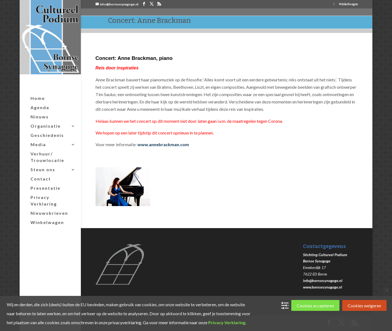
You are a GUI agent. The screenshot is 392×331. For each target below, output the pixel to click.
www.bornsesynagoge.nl (322, 287)
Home (37, 98)
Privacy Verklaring (43, 200)
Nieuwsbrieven (49, 213)
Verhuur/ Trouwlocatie (47, 157)
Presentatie (45, 188)
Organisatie (45, 125)
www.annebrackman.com (163, 144)
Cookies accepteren (315, 305)
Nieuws (39, 116)
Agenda (39, 107)
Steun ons (42, 169)
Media (38, 144)
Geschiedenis (47, 135)
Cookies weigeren (364, 305)
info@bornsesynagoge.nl (322, 280)
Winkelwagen (348, 4)
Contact (40, 178)
